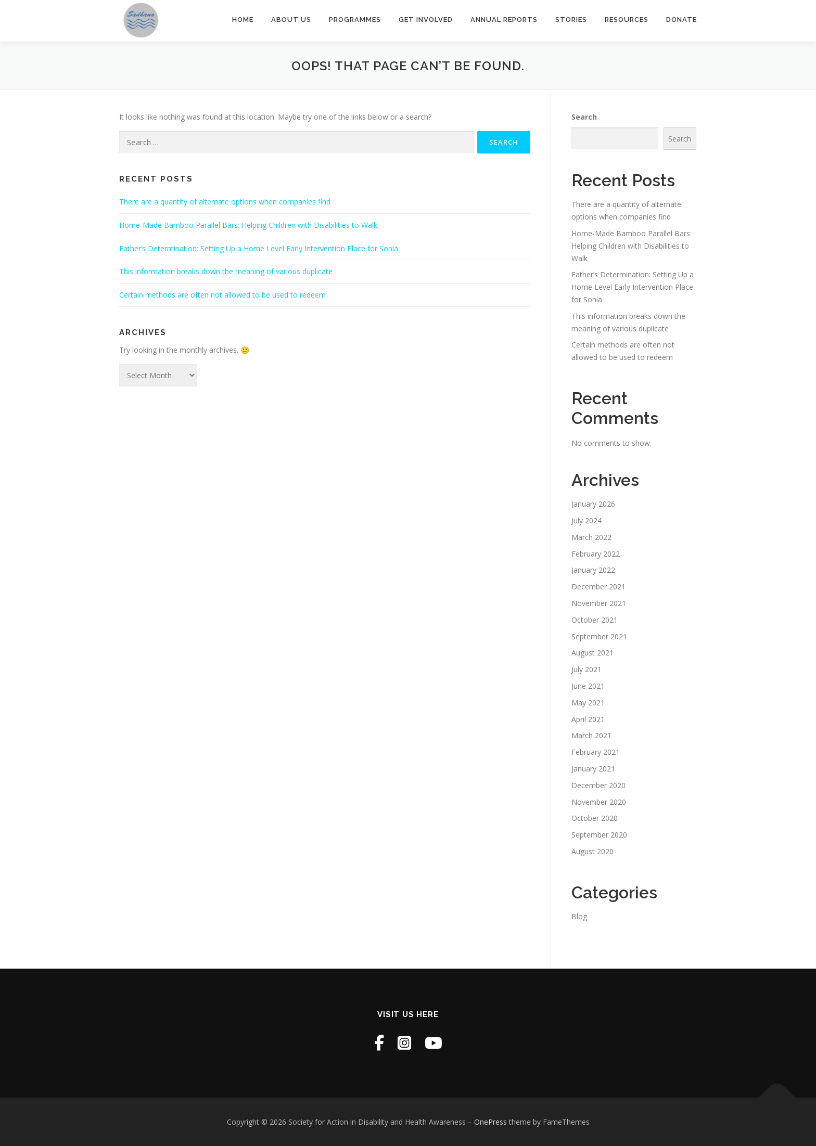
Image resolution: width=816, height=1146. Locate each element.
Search (584, 117)
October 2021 (594, 620)
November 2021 (598, 603)
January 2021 (593, 769)
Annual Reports (504, 19)
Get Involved (426, 19)
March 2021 (591, 735)
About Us (291, 19)
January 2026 (593, 504)
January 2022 (593, 570)
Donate (681, 19)
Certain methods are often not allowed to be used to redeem (222, 295)
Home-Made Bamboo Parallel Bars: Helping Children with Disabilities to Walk (248, 225)
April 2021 (588, 719)
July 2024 (586, 520)
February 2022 (595, 554)
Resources (626, 19)
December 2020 (598, 785)
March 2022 (591, 537)
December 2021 (598, 586)
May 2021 (588, 702)
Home (242, 19)
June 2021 (588, 686)
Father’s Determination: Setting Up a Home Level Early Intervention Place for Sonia (258, 248)
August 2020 (592, 851)
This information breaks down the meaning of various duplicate (226, 271)
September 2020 (599, 835)
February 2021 (595, 752)
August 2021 (592, 653)
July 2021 (586, 669)
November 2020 (598, 802)
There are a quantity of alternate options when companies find (224, 202)
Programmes (355, 19)
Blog (579, 916)
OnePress (490, 1122)
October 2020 (594, 818)
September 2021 (599, 636)
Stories (571, 19)
